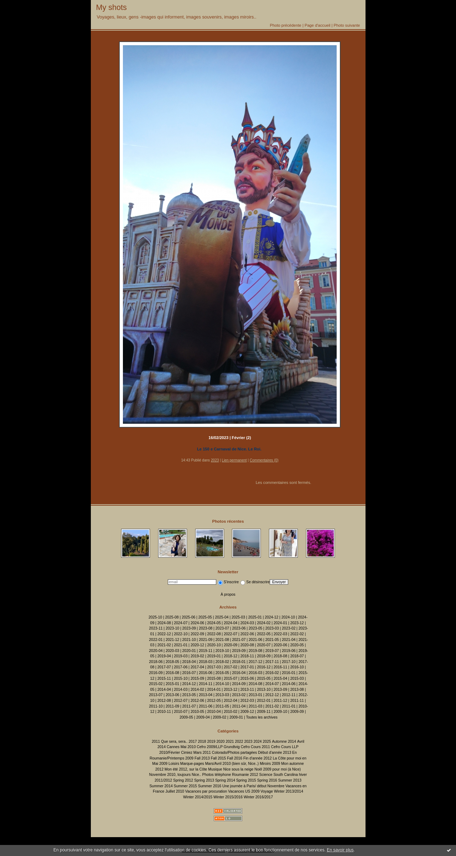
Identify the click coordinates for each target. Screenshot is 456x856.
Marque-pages (192, 764)
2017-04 (197, 667)
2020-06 (280, 645)
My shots (111, 7)
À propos (228, 594)
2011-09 (172, 706)
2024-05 (214, 623)
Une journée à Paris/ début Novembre (253, 786)
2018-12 (230, 656)
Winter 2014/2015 (197, 797)
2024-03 (247, 623)
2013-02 (238, 695)
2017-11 (272, 662)
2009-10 (280, 712)
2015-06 (247, 678)
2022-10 (180, 634)
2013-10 (263, 689)
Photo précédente (285, 25)
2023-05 (255, 628)
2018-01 (238, 662)
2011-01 (288, 706)
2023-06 (238, 628)
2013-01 (255, 695)
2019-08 (255, 651)
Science (266, 775)
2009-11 (263, 712)
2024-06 (197, 623)
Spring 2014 (225, 780)
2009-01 (236, 717)
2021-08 (222, 640)
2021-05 (272, 640)
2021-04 (288, 640)
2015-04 (280, 678)
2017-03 (214, 667)
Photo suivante (346, 25)
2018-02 (222, 662)
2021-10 (189, 640)
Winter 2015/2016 (228, 797)
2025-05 (205, 617)
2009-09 (297, 712)
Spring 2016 (267, 780)
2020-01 (189, 651)
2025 (267, 741)
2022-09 (197, 634)
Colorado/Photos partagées (234, 753)
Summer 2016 (209, 786)
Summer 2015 (185, 786)
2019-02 (197, 656)
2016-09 (155, 673)
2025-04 (221, 617)
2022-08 (214, 634)
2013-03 (222, 695)
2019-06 (288, 651)
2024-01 (280, 623)
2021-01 (180, 645)
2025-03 (238, 617)
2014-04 (164, 689)
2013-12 (230, 689)
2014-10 (222, 684)
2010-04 (214, 712)
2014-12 (189, 684)
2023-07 (222, 628)
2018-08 (280, 656)
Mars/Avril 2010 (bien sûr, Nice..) (232, 764)
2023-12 (297, 623)
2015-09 (197, 678)
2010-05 (197, 712)
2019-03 (180, 656)
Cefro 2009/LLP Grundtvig (218, 747)
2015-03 (297, 678)
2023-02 (288, 628)
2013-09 (280, 689)
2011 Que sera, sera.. (170, 741)
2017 (192, 741)
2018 (202, 741)
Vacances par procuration (206, 791)
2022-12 (164, 634)
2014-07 (272, 684)
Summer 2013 (289, 780)
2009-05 (186, 717)
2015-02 (155, 684)
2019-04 (164, 656)
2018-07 (297, 656)
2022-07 (230, 634)
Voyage (266, 791)
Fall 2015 (218, 758)
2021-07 (238, 640)
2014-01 (214, 689)
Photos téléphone (216, 775)
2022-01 (155, 640)
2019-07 (272, 651)
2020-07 (263, 645)
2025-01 (255, 617)
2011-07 (189, 706)
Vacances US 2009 (243, 791)
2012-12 (272, 695)
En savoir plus (340, 849)
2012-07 (180, 701)
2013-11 (247, 689)
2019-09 (238, 651)
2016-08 (172, 673)
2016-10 (297, 667)
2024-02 (263, 623)
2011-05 (222, 706)
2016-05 (222, 673)
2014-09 (238, 684)
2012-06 (197, 701)
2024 (257, 741)
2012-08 (164, 701)
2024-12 (271, 617)
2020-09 (230, 645)
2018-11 (247, 656)
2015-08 (214, 678)
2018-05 (172, 662)
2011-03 (255, 706)
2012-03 (247, 701)
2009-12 (247, 712)
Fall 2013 (202, 758)
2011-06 (205, 706)
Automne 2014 (284, 741)
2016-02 (272, 673)
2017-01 (247, 667)
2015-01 (172, 684)
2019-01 (214, 656)
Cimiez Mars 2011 (196, 753)
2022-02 (297, 634)
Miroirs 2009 (270, 764)
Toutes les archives (262, 717)
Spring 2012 (183, 780)
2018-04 (189, 662)
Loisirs (174, 764)
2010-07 (180, 712)
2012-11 (288, 695)
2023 (215, 460)
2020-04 (155, 651)
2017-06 (180, 667)
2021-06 (255, 640)
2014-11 (205, 684)
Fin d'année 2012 (257, 758)
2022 (239, 741)
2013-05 (189, 695)
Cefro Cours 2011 (255, 747)
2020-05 (297, 645)
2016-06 (205, 673)
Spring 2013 (204, 780)
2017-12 (255, 662)
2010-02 (230, 712)
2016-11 (280, 667)
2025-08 (172, 617)
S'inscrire (228, 582)
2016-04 (238, 673)
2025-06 (188, 617)
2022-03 (280, 634)
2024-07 (180, 623)
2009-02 (219, 717)
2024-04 (230, 623)
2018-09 (263, 656)
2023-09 (189, 628)
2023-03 (272, 628)
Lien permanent (234, 460)
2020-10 (214, 645)
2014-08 (255, 684)
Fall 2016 (234, 758)
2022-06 (247, 634)
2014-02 (197, 689)
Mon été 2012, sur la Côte (186, 769)
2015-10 (180, 678)
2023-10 (172, 628)
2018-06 (155, 662)
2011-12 (280, 701)
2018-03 (205, 662)
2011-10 (155, 706)
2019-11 (205, 651)
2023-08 (205, 628)
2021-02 (164, 645)
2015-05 (263, 678)
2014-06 (288, 684)
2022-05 (263, 634)
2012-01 (263, 701)
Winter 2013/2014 (288, 791)
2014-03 (180, 689)
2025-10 (155, 617)
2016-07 (189, 673)
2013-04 (205, 695)
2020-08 (247, 645)
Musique (215, 769)
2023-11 (155, 628)
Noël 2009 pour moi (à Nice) (277, 769)
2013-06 (172, 695)
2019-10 (222, 651)
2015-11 (164, 678)
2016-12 (263, 667)
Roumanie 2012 (245, 775)
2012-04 (230, 701)
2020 (220, 741)
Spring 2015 (246, 780)
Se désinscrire (255, 582)
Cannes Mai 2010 (181, 747)
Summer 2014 (160, 786)
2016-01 (288, 673)
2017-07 (164, 667)
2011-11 (297, 701)
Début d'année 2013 (274, 753)
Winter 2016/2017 (258, 797)
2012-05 (214, 701)
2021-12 (172, 640)
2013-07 (155, 695)
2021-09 (205, 640)
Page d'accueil (317, 25)
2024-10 (288, 617)
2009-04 (203, 717)
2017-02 (230, 667)
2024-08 (164, 623)
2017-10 (288, 662)
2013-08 (297, 689)
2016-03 (255, 673)
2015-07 (230, 678)
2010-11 (164, 712)
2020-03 (172, 651)
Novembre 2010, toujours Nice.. (175, 775)
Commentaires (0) (264, 460)
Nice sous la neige (238, 769)
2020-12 (197, 645)
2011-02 (272, 706)
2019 (211, 741)
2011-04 (238, 706)
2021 (230, 741)
